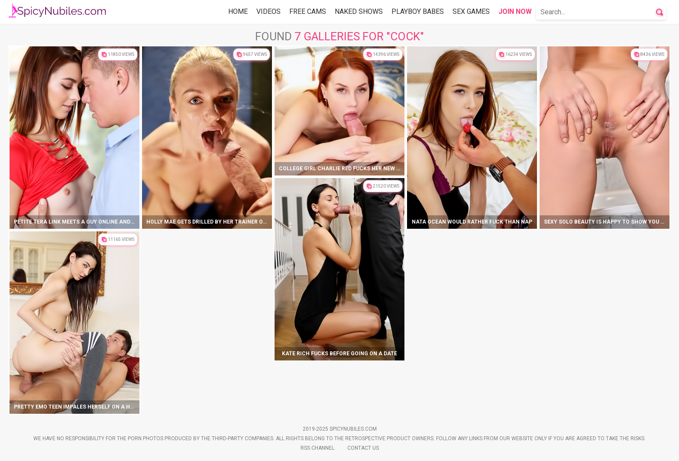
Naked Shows (359, 11)
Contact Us (363, 448)
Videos (268, 11)
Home (238, 11)
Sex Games (471, 11)
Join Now (515, 11)
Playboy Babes (417, 11)
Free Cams (307, 11)
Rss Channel (317, 448)
